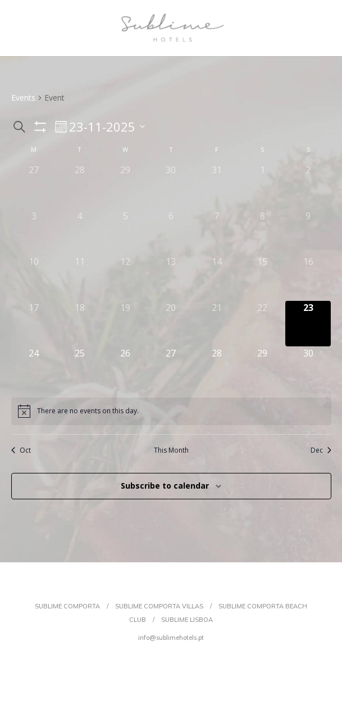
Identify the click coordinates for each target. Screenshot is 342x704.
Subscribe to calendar (165, 485)
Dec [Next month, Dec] (321, 450)
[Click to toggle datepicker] (107, 127)
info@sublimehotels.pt (171, 638)
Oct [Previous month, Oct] (21, 450)
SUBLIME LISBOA (187, 620)
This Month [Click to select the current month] (171, 450)
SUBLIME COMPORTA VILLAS (159, 606)
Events (23, 97)
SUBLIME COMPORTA (67, 606)
